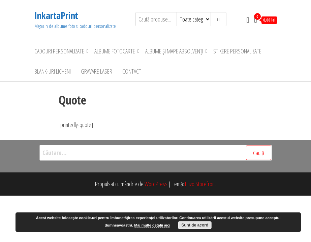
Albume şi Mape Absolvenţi (174, 51)
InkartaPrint (56, 15)
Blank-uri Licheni (52, 71)
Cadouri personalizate (59, 51)
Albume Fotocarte (114, 51)
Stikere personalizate (237, 51)
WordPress (156, 184)
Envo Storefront (200, 184)
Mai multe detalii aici (152, 225)
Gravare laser (96, 71)
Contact (131, 71)
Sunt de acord (194, 225)
